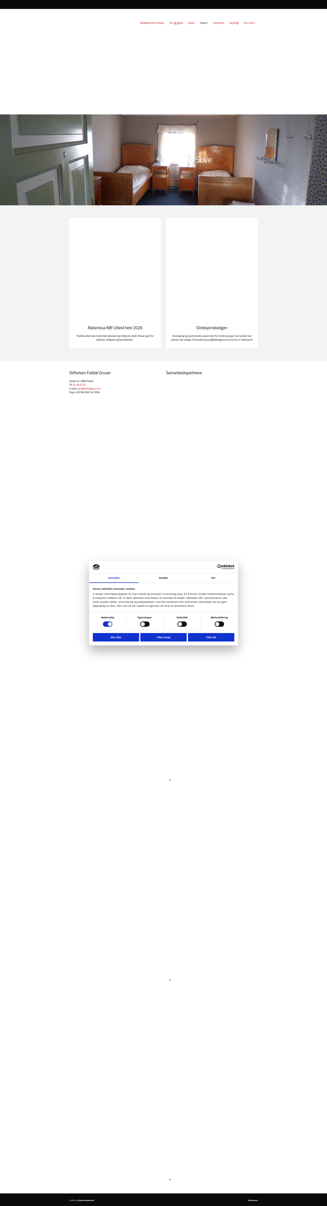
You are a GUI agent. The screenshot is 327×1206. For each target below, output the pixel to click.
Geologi (234, 23)
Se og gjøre (176, 23)
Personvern (253, 1200)
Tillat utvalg (163, 637)
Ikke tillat (116, 637)
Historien (218, 23)
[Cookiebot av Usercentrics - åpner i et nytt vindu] (219, 567)
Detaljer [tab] (163, 577)
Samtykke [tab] (114, 577)
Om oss (248, 23)
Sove (203, 23)
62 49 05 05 (79, 385)
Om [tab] (213, 577)
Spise (191, 23)
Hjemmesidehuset (86, 1200)
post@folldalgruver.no (88, 388)
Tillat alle (211, 637)
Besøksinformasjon (152, 23)
